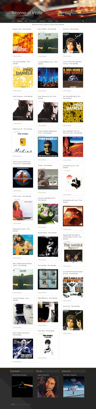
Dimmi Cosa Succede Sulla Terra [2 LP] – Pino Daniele (22, 163)
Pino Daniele (17, 32)
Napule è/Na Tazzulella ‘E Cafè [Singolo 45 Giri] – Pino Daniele (72, 237)
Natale (19, 21)
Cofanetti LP (43, 21)
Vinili (26, 21)
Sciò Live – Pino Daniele (70, 29)
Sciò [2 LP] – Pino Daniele (71, 306)
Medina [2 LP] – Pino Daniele (22, 129)
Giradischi (50, 21)
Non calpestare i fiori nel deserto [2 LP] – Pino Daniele (72, 132)
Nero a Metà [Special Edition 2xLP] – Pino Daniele (22, 264)
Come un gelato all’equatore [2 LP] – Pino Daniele (47, 132)
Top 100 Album (33, 21)
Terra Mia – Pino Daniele (46, 331)
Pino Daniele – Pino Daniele (47, 265)
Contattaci (90, 1)
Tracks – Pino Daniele (45, 165)
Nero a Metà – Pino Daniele (47, 29)
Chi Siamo (86, 1)
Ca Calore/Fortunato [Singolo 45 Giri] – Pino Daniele (73, 272)
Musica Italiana (17, 56)
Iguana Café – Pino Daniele (22, 29)
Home (13, 21)
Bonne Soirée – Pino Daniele (47, 233)
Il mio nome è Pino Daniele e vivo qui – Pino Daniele (72, 63)
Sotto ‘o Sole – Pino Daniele (22, 196)
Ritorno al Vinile (27, 13)
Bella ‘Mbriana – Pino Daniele (47, 298)
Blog (56, 21)
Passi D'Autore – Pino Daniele (23, 96)
